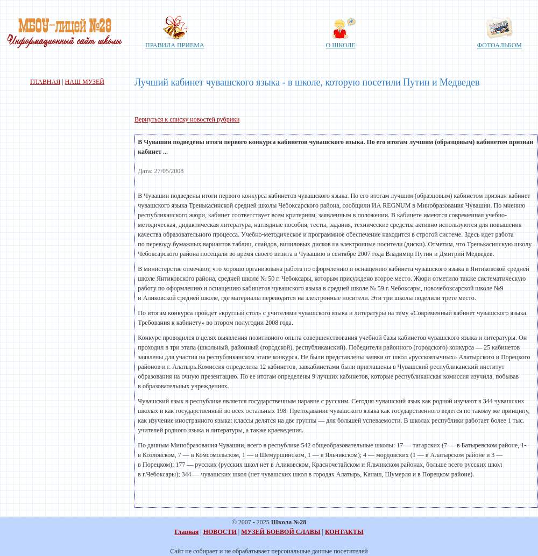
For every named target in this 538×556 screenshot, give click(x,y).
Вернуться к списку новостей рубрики (186, 119)
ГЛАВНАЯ (45, 81)
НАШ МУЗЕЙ (84, 81)
